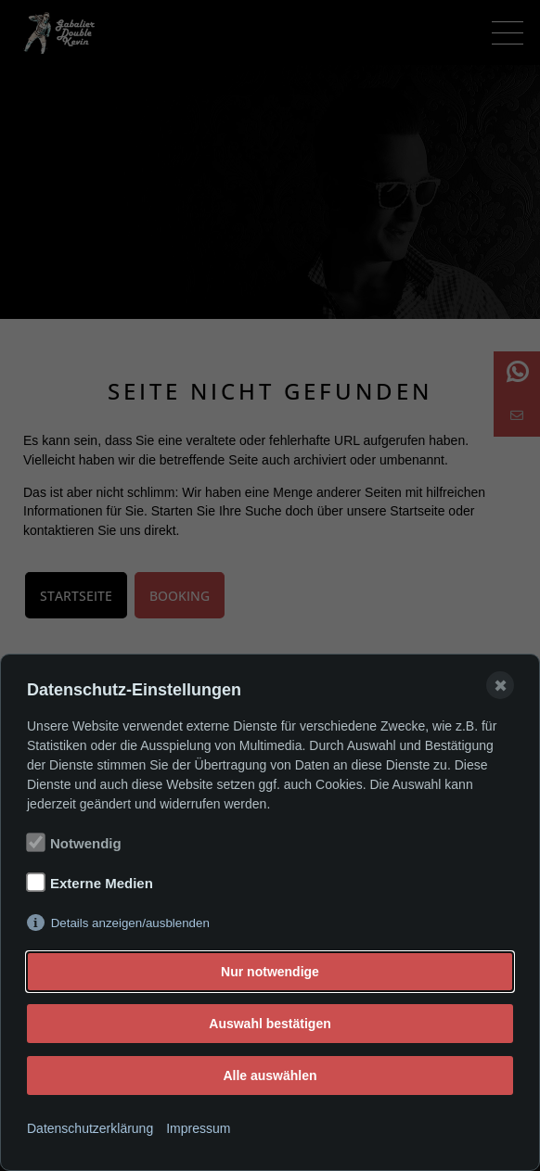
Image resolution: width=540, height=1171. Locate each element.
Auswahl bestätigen (269, 1023)
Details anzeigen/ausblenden (130, 923)
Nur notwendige (270, 971)
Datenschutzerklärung (90, 1128)
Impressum (198, 1128)
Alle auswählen (269, 1075)
